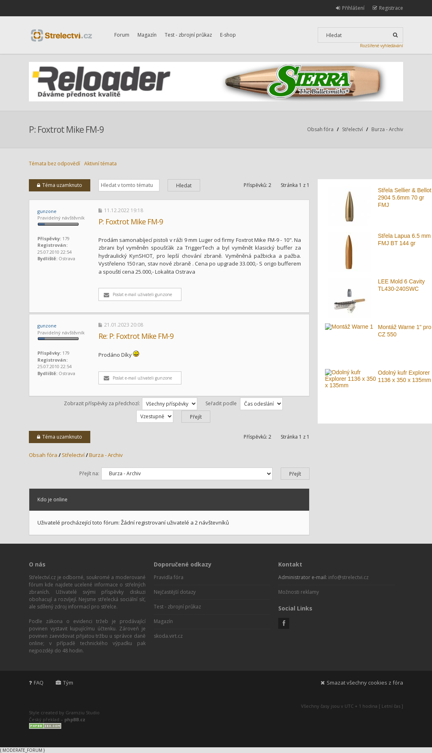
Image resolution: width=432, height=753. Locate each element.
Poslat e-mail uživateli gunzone (138, 294)
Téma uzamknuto (59, 185)
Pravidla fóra (168, 577)
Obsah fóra (320, 129)
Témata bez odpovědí (54, 163)
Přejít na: (89, 473)
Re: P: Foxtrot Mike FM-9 (135, 336)
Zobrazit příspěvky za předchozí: (130, 403)
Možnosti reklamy (298, 591)
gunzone (47, 211)
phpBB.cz (74, 719)
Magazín (147, 34)
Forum (121, 34)
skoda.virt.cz (168, 635)
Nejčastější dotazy (175, 591)
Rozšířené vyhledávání (381, 45)
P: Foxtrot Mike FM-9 (66, 129)
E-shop (228, 34)
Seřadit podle (244, 403)
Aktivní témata (100, 163)
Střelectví (352, 129)
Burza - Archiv (387, 129)
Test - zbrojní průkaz (188, 34)
